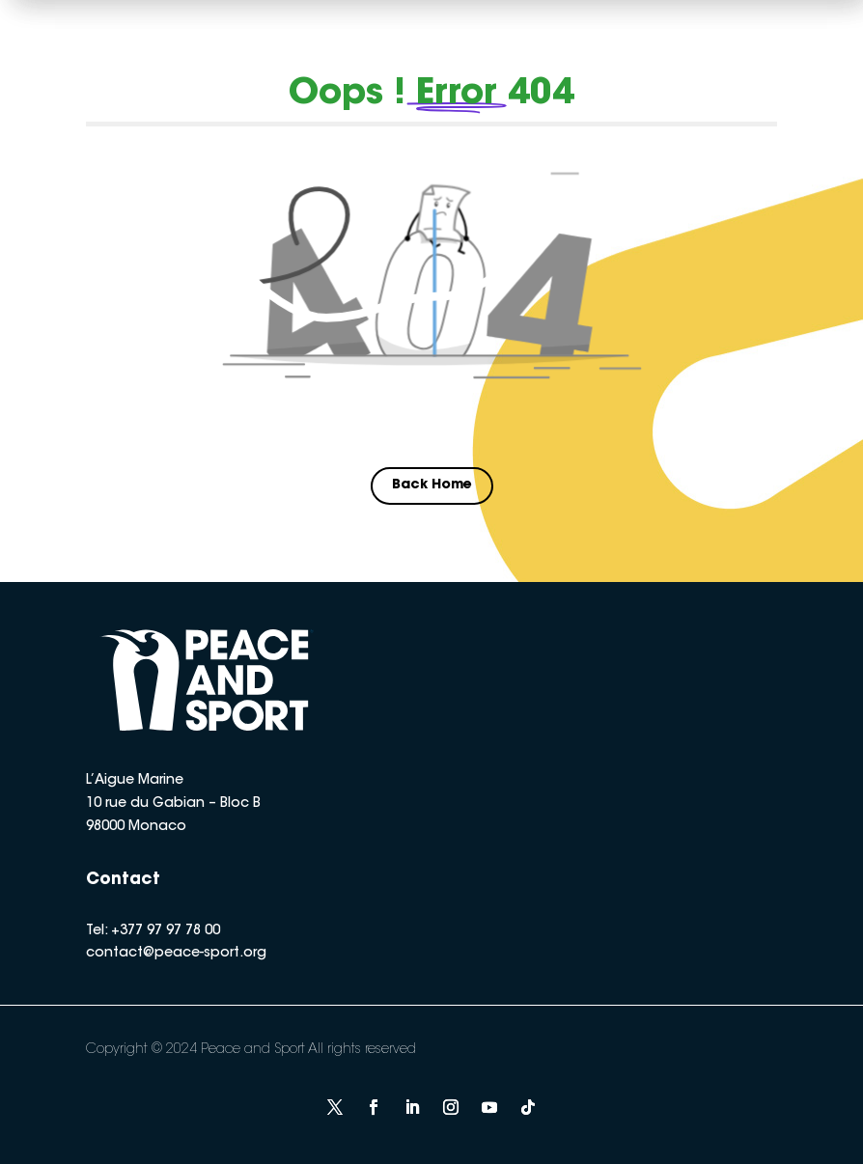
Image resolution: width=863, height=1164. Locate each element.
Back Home (432, 485)
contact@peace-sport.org (176, 953)
